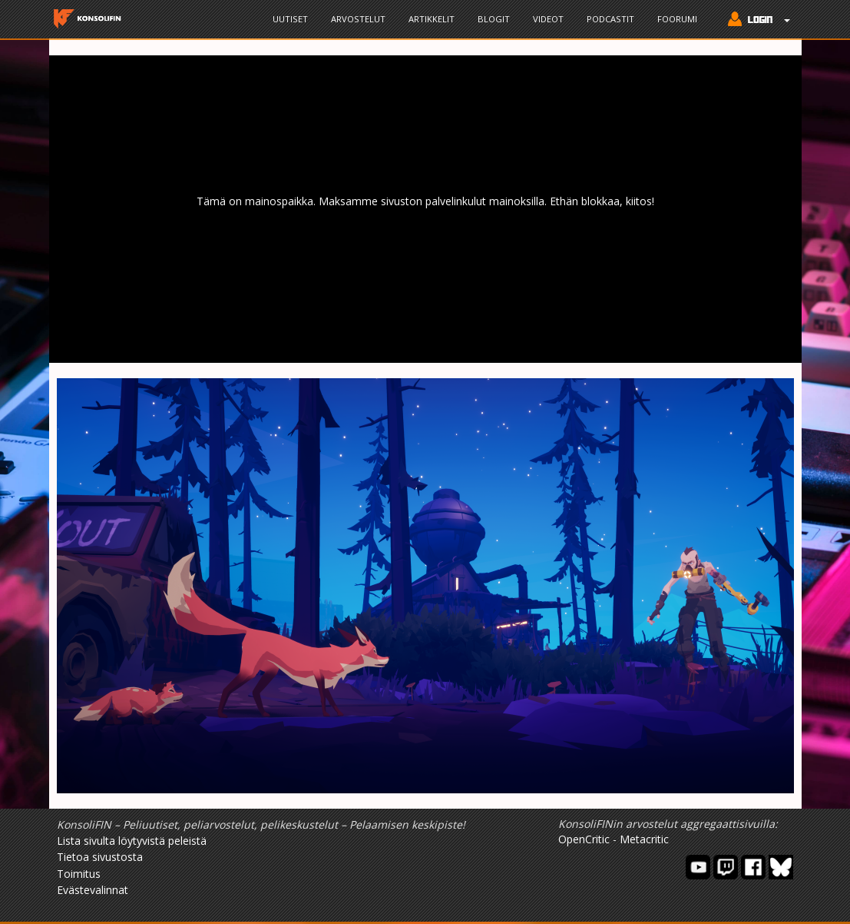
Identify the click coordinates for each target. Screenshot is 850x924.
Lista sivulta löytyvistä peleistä (132, 840)
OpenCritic (584, 839)
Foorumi (677, 19)
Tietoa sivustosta (100, 856)
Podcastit (610, 19)
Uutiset (290, 19)
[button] (755, 21)
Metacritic (644, 839)
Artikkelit (431, 19)
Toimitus (79, 873)
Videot (548, 19)
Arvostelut (358, 19)
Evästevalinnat (92, 889)
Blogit (494, 19)
